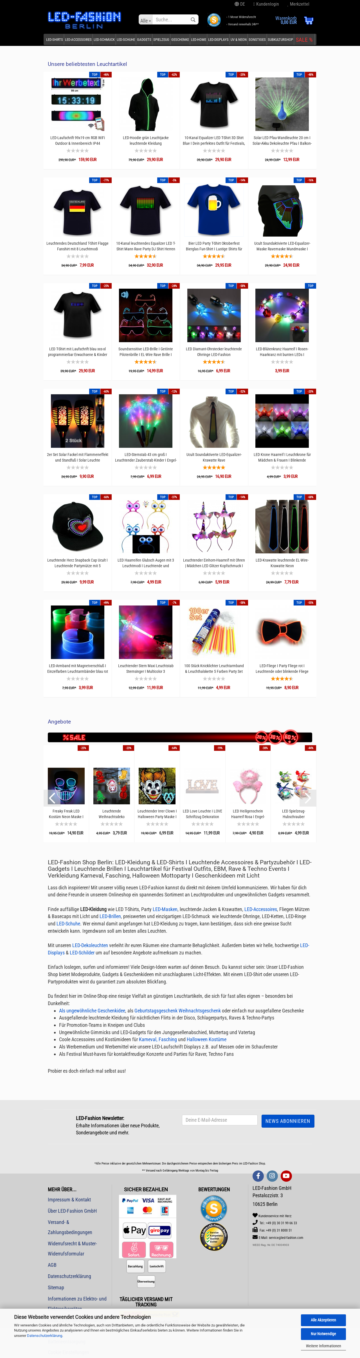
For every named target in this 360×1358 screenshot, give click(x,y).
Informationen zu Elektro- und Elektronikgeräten (77, 1304)
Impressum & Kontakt (69, 1200)
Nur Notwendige (323, 1334)
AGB (52, 1265)
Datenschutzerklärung (44, 1335)
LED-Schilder (82, 953)
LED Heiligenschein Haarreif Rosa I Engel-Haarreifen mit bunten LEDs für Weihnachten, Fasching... (248, 814)
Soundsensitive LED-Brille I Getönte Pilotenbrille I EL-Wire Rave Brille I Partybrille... (145, 352)
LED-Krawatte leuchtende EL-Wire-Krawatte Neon (282, 563)
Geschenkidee (110, 1011)
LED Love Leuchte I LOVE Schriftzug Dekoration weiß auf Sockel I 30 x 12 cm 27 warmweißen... (202, 814)
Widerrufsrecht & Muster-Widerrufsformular (72, 1249)
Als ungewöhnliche (77, 1011)
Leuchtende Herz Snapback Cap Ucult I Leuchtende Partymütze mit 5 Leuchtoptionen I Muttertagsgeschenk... (77, 563)
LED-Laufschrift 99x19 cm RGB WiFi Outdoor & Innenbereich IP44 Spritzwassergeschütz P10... (77, 140)
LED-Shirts (54, 39)
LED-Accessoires (78, 39)
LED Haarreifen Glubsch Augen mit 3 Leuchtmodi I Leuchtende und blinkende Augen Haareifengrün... (146, 563)
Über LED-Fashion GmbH (72, 1211)
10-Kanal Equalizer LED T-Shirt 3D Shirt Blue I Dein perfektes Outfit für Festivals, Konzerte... (214, 140)
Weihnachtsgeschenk (200, 1011)
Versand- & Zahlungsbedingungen (70, 1227)
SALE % (304, 39)
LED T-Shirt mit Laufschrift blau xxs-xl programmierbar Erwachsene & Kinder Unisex (77, 352)
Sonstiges (257, 39)
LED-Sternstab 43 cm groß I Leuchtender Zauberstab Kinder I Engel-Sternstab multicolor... (146, 457)
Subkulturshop (280, 39)
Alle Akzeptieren (323, 1320)
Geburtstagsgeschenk (156, 1011)
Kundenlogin (266, 4)
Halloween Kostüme (206, 1039)
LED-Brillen (109, 916)
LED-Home (198, 39)
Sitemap (56, 1287)
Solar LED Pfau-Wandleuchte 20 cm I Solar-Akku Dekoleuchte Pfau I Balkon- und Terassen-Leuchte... (282, 140)
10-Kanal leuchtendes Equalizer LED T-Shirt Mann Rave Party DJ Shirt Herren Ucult (145, 246)
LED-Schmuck (104, 39)
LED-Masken (165, 909)
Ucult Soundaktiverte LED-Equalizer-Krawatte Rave (214, 457)
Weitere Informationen (323, 1346)
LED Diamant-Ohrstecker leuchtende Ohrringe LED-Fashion (214, 352)
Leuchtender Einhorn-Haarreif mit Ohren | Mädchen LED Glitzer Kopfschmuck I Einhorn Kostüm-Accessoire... (214, 563)
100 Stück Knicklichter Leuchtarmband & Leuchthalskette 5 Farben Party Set (214, 669)
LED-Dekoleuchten (90, 945)
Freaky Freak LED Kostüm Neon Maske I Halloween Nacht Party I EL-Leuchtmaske (66, 814)
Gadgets (144, 39)
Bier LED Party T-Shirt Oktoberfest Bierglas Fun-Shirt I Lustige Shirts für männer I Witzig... (214, 246)
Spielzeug (161, 39)
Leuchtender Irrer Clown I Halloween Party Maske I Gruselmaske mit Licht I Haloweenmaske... (157, 814)
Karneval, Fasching (158, 1039)
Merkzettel (298, 4)
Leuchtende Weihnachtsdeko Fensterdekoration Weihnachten (111, 814)
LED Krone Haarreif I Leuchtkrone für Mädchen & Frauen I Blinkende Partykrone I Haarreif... (282, 457)
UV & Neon (239, 39)
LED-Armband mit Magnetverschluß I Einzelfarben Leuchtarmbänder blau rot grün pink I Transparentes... (77, 669)
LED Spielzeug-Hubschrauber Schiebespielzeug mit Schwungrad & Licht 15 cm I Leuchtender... (293, 814)
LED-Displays (218, 39)
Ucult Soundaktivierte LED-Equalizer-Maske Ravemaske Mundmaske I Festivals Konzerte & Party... (282, 246)
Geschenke (180, 39)
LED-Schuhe (126, 39)
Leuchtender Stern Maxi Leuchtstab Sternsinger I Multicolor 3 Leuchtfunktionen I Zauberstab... (146, 669)
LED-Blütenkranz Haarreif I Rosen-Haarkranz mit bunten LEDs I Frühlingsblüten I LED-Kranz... (282, 352)
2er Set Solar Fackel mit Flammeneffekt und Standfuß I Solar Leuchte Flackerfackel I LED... (77, 457)
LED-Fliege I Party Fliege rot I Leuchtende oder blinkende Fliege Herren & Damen (282, 669)
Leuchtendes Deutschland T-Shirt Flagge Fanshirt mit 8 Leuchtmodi (77, 246)
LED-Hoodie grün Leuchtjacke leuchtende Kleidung (146, 140)
